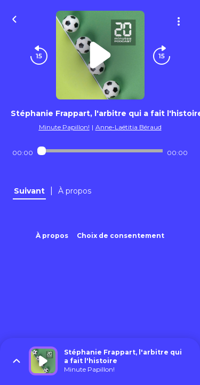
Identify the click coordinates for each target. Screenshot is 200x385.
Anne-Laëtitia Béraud (128, 127)
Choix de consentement (120, 236)
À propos (52, 236)
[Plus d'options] (178, 21)
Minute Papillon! (64, 127)
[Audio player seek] (100, 150)
